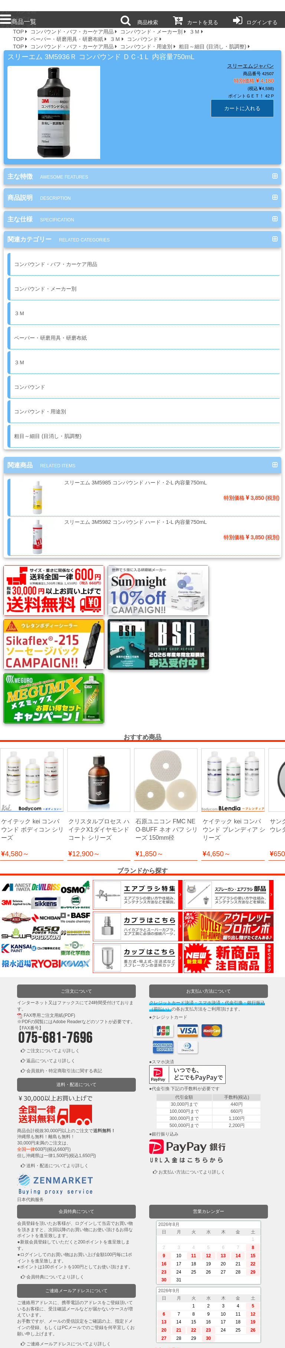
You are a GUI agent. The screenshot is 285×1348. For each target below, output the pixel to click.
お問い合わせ (171, 1337)
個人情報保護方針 (114, 1337)
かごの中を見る (42, 1316)
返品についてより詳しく (50, 995)
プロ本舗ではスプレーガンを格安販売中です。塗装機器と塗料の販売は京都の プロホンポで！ (18, 6)
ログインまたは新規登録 (50, 1306)
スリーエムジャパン (250, 66)
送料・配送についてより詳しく (57, 1100)
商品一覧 (18, 21)
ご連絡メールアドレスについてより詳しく (68, 1278)
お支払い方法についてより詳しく (191, 1107)
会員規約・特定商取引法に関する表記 (64, 1005)
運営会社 (228, 1337)
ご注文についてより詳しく (53, 985)
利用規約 (57, 1337)
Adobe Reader (67, 956)
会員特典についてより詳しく (55, 1211)
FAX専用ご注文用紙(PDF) (49, 950)
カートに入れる (242, 108)
